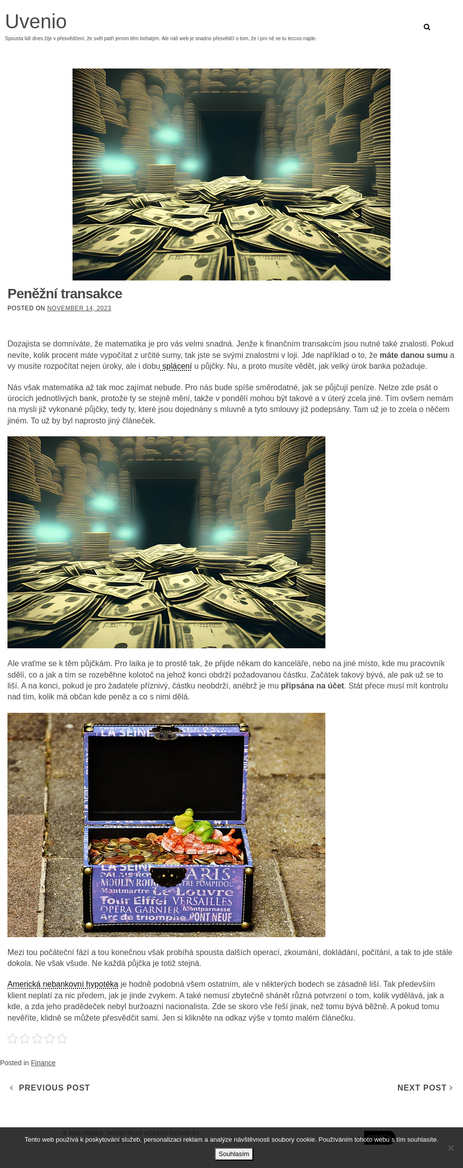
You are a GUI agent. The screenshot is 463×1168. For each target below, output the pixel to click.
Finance (43, 1063)
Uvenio (36, 21)
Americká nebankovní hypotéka (62, 984)
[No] (451, 1148)
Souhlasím (234, 1154)
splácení (176, 366)
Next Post (425, 1088)
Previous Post (50, 1088)
